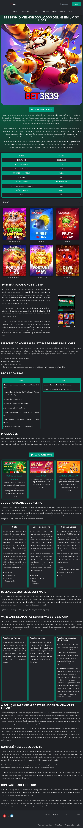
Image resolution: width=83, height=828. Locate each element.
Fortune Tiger (9, 572)
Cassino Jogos (26, 12)
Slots (36, 12)
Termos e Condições (42, 825)
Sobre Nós (56, 825)
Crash (70, 12)
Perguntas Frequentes (71, 825)
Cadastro (14, 12)
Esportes (45, 12)
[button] (41, 202)
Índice (6, 202)
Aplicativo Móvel (58, 12)
